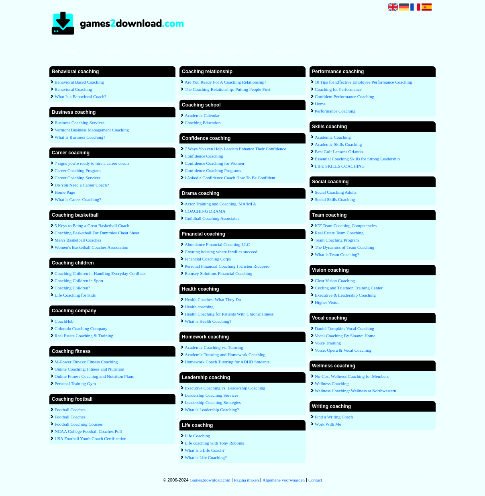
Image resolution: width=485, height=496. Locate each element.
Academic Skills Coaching (338, 144)
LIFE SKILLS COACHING (340, 166)
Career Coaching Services (77, 177)
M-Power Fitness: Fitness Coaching (86, 361)
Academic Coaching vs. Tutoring (214, 347)
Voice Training (328, 342)
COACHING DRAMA (205, 211)
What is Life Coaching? (206, 457)
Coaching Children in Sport (79, 280)
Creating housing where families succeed (221, 251)
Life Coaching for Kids (75, 295)
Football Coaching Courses (79, 424)
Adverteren (285, 51)
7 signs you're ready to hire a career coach (92, 163)
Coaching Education (203, 122)
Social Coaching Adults (336, 192)
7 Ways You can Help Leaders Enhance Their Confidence (235, 148)
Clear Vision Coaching (335, 280)
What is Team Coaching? (337, 254)
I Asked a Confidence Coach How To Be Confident (230, 177)
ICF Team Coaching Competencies (346, 225)
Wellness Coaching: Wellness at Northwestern (355, 390)
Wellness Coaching (331, 383)
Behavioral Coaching (73, 89)
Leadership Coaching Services (211, 395)
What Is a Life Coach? (204, 450)
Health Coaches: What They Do (213, 299)
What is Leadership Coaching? (212, 409)
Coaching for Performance (338, 89)
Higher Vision (327, 302)
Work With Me (328, 424)
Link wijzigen (242, 51)
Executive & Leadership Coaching (345, 295)
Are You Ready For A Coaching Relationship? (225, 82)
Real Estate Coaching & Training (84, 335)
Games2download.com (210, 480)
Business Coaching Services (79, 122)
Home (70, 51)
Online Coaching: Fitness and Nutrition (89, 369)
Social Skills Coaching (335, 199)
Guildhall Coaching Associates (212, 218)
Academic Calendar (202, 115)
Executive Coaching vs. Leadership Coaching (225, 387)
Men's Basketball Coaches (78, 240)
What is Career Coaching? (78, 199)
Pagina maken (246, 480)
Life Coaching (197, 435)
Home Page (65, 192)
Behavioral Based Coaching (79, 82)
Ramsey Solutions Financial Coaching (218, 273)
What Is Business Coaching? (80, 137)
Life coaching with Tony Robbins (214, 443)
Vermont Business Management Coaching (92, 129)
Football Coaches (70, 409)
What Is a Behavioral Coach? (80, 96)
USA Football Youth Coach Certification (90, 438)
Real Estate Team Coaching (339, 232)
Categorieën (156, 51)
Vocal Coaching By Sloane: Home (345, 335)
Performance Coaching (335, 111)
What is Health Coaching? (208, 321)
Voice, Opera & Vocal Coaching (343, 350)
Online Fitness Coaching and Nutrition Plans (94, 376)
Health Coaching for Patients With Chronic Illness (229, 314)
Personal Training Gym (75, 383)
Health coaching (199, 306)
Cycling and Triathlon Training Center (349, 287)
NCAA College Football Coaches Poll (88, 431)
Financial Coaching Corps (208, 258)
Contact (371, 51)
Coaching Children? (72, 287)
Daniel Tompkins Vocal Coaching (344, 328)
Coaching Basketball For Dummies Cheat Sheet (97, 232)
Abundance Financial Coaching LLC (217, 244)
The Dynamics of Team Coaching (344, 247)
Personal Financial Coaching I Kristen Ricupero (227, 266)
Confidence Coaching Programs (213, 170)
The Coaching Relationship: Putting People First (228, 89)
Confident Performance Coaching (344, 96)
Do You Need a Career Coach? (82, 184)
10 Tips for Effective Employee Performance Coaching (363, 82)
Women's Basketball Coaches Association (91, 247)
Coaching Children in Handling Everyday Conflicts (100, 273)
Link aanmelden (199, 51)
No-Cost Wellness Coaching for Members (352, 376)
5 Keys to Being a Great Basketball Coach (92, 225)
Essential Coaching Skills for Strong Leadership (357, 158)
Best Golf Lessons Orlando (339, 151)
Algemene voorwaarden (284, 480)
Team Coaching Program (337, 240)
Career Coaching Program (78, 170)
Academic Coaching (333, 137)
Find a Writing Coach (334, 416)
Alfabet (113, 51)
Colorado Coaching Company (81, 328)
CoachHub (64, 321)
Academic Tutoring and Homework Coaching (225, 354)
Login (328, 51)
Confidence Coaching (204, 156)
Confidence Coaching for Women (214, 163)
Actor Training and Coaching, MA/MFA (220, 203)
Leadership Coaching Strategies (213, 402)
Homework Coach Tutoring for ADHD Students (227, 361)
